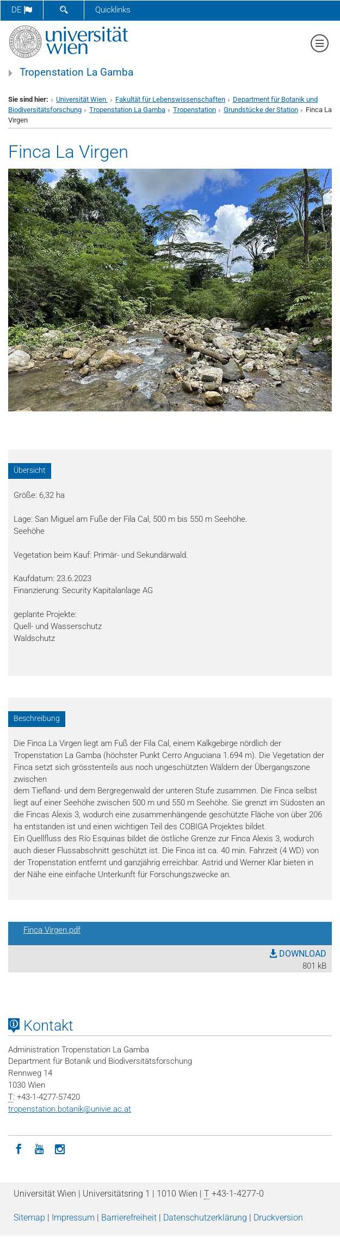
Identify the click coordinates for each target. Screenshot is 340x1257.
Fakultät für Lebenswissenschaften (170, 99)
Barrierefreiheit (129, 1217)
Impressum (73, 1217)
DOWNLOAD (298, 953)
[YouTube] (39, 1148)
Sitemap (29, 1217)
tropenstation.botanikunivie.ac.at (69, 1109)
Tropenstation (194, 110)
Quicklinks (113, 10)
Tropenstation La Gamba (76, 72)
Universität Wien (82, 99)
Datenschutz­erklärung (205, 1217)
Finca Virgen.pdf (52, 930)
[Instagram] (60, 1148)
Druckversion (278, 1217)
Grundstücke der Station (261, 110)
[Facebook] (18, 1148)
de (21, 10)
